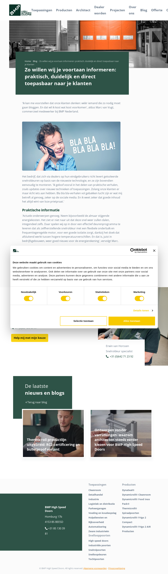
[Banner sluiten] (154, 250)
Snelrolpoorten (97, 549)
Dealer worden (100, 10)
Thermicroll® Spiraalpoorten (130, 511)
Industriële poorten (100, 545)
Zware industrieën (99, 531)
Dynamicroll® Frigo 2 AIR (136, 526)
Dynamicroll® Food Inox (136, 499)
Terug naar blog (36, 402)
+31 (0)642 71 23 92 (119, 357)
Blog (143, 10)
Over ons (132, 10)
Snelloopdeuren (97, 554)
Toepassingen (41, 10)
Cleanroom (95, 490)
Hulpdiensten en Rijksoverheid (98, 520)
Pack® (125, 503)
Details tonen (141, 310)
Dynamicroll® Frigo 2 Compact (134, 520)
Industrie (94, 499)
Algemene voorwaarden (95, 568)
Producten (64, 10)
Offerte (156, 10)
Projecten (117, 10)
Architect (83, 10)
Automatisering (97, 526)
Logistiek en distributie (102, 503)
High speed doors (98, 540)
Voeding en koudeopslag (102, 513)
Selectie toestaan (83, 321)
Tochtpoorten (96, 559)
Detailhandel (96, 494)
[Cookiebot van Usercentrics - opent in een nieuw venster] (132, 250)
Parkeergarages (97, 508)
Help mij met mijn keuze (30, 338)
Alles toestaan (131, 321)
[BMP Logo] (20, 10)
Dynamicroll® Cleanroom (136, 494)
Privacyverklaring (116, 568)
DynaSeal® (128, 490)
